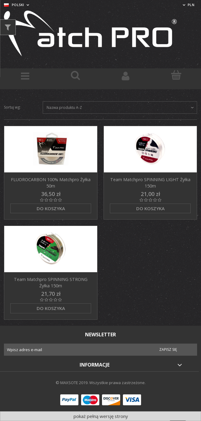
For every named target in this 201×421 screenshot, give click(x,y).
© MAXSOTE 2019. (72, 382)
